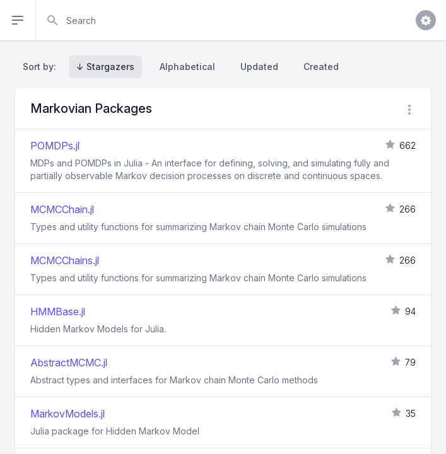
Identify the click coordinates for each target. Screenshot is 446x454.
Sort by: (42, 66)
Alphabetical (187, 66)
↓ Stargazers (105, 66)
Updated (259, 66)
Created (321, 66)
